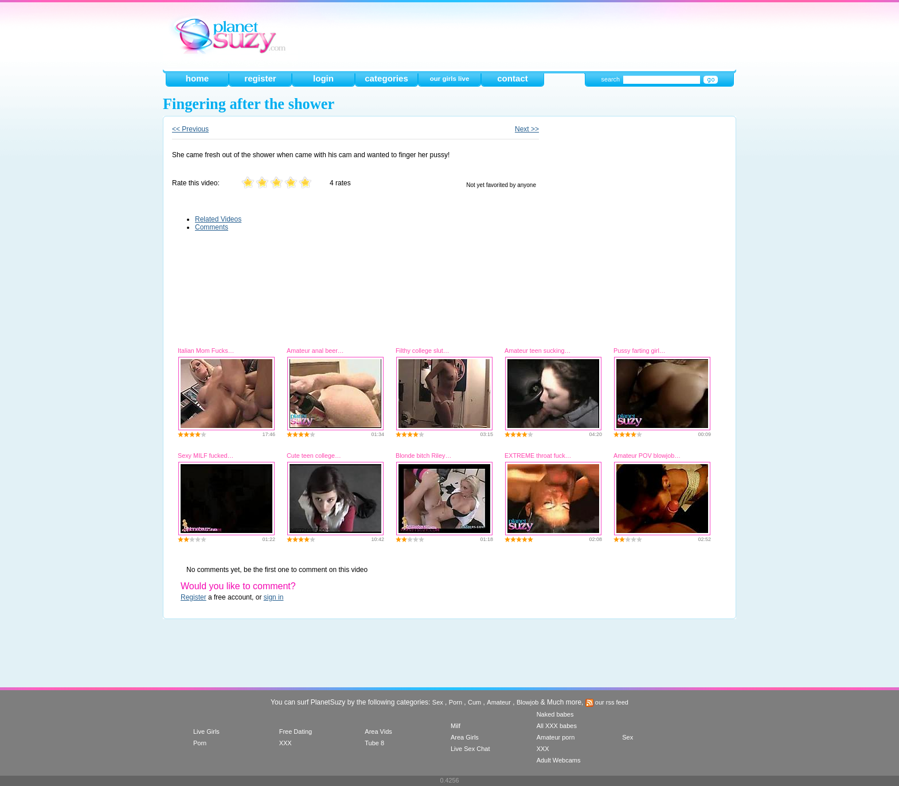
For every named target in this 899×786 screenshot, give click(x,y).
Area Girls (465, 737)
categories (386, 78)
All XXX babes (557, 725)
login (323, 78)
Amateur (499, 702)
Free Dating (295, 731)
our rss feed (606, 702)
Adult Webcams (559, 760)
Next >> (527, 129)
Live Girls (206, 731)
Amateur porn (556, 737)
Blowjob (528, 702)
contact (512, 78)
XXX (285, 743)
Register (193, 597)
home (197, 78)
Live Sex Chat (470, 748)
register (260, 78)
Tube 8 (374, 743)
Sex (437, 702)
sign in (274, 597)
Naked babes (555, 714)
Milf (455, 725)
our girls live (450, 78)
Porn (455, 702)
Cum (474, 702)
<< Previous (190, 129)
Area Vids (378, 731)
